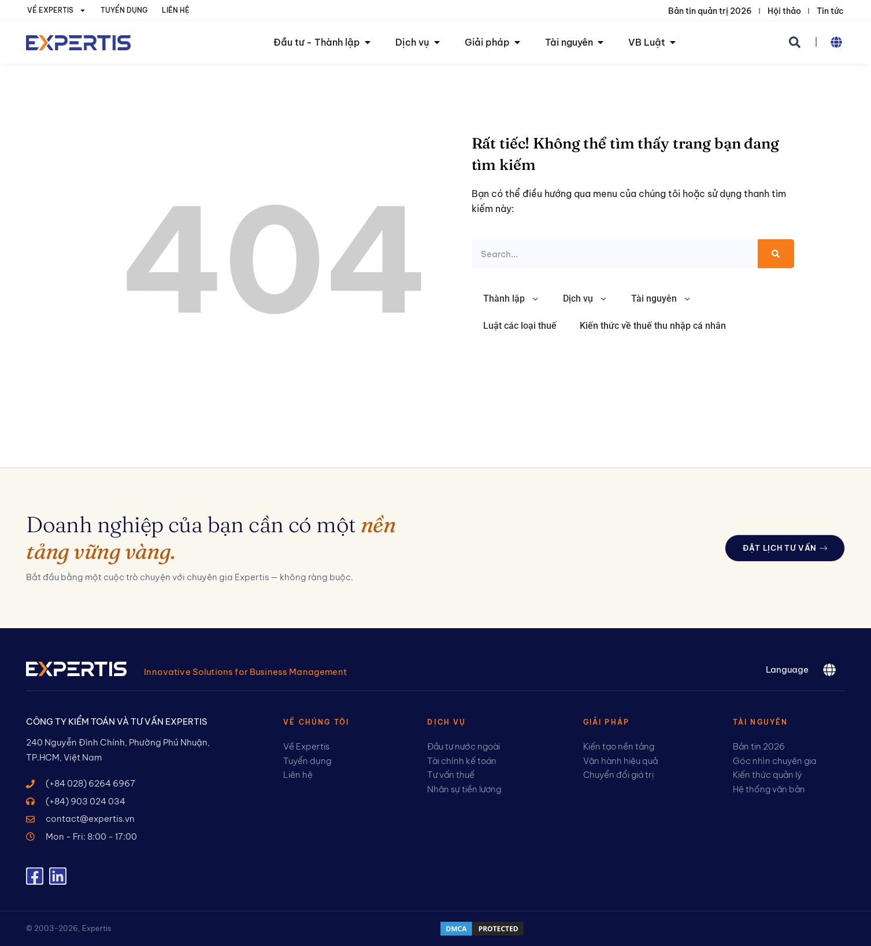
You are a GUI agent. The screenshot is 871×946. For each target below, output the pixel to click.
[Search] (776, 253)
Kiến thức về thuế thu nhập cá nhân (653, 325)
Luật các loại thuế (520, 325)
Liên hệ (176, 10)
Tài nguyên (661, 299)
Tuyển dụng (124, 10)
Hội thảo (784, 11)
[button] (794, 42)
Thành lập (511, 299)
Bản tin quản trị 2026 (710, 11)
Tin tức (830, 11)
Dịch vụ (585, 299)
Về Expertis (56, 10)
